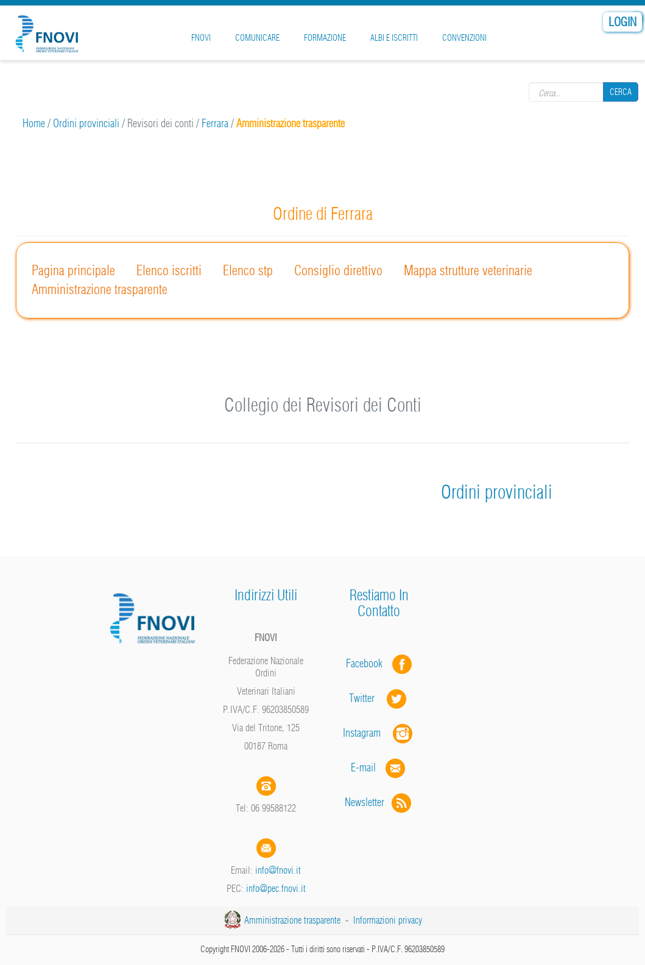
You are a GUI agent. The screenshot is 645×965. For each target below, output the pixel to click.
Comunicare (257, 37)
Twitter (379, 698)
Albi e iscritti (394, 37)
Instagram (379, 733)
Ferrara (215, 123)
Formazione (325, 37)
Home (34, 123)
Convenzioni (464, 37)
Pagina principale (73, 270)
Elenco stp (248, 270)
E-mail (363, 767)
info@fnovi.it (278, 870)
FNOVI (201, 37)
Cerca (621, 91)
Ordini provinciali (86, 123)
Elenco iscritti (169, 270)
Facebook (368, 663)
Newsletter (379, 802)
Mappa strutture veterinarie (468, 270)
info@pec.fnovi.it (276, 888)
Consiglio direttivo (338, 270)
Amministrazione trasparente (99, 289)
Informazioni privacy (387, 920)
